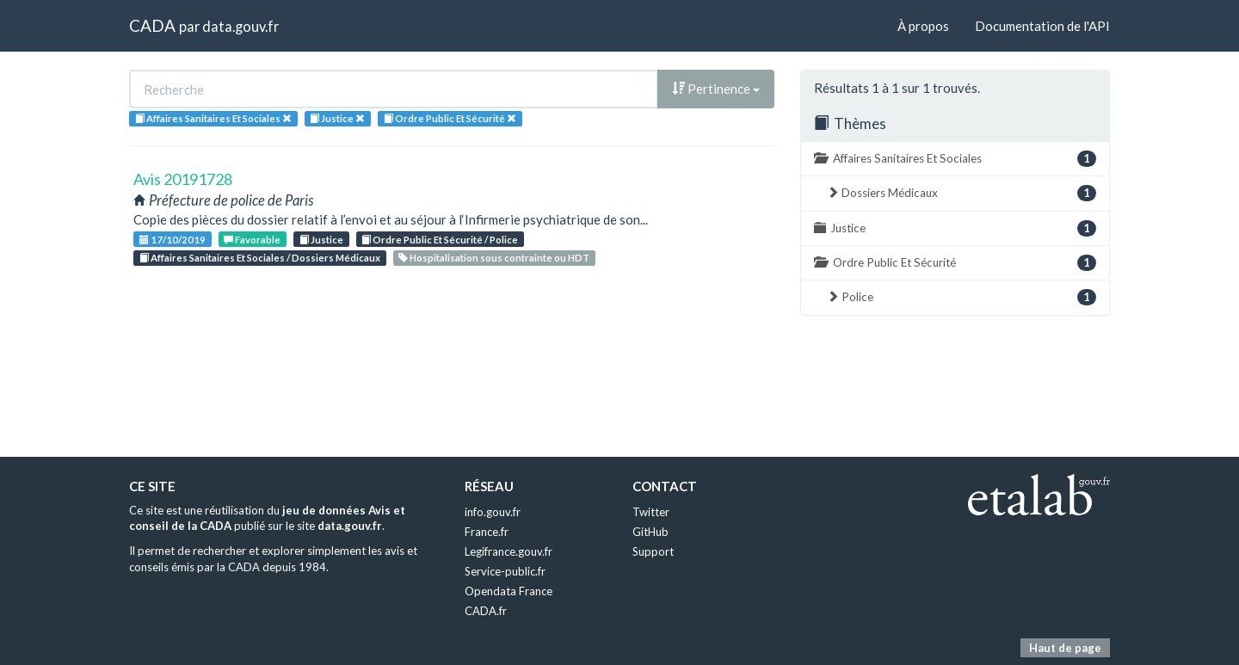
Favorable (252, 239)
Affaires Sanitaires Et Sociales (955, 159)
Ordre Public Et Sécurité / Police (439, 239)
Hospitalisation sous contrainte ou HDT (493, 257)
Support (653, 551)
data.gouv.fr (240, 26)
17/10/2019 (172, 239)
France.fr (487, 532)
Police (961, 297)
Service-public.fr (505, 571)
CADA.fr (486, 611)
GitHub (650, 532)
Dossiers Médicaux (961, 193)
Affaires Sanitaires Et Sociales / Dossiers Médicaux (259, 257)
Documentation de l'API (1042, 26)
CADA (152, 25)
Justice (321, 239)
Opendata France (508, 591)
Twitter (650, 512)
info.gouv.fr (493, 512)
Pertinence (716, 88)
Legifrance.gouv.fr (508, 551)
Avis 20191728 (182, 178)
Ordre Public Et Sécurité (955, 263)
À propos (923, 26)
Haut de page (1065, 648)
